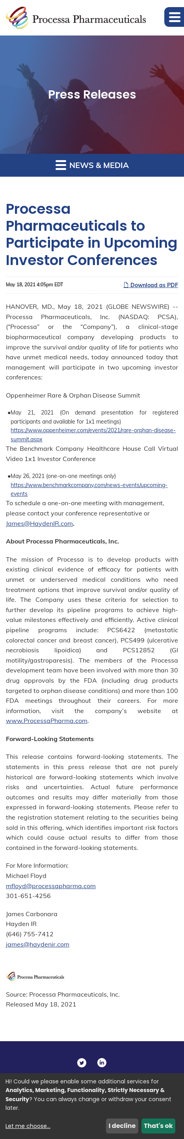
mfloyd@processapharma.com (51, 886)
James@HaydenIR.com (39, 523)
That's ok (158, 1125)
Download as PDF (150, 285)
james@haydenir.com (37, 944)
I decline (122, 1125)
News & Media (92, 164)
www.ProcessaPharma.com (46, 720)
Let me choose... (28, 1126)
